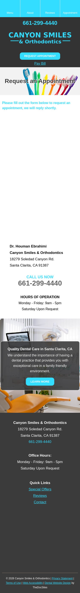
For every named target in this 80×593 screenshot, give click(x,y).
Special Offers (40, 489)
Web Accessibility (33, 582)
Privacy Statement (62, 578)
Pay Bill (40, 63)
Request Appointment (40, 56)
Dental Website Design (58, 582)
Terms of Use (13, 582)
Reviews (40, 496)
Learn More (40, 381)
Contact (40, 502)
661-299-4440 (40, 23)
